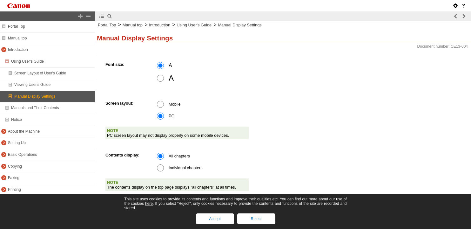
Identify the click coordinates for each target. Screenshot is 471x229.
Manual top (17, 38)
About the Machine (24, 131)
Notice (16, 119)
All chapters (179, 156)
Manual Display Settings (34, 96)
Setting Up (17, 143)
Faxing (13, 178)
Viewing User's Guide (32, 84)
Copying (15, 166)
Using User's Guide (27, 61)
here (149, 203)
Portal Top (16, 26)
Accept (215, 219)
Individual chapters (186, 167)
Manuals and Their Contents (35, 108)
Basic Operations (22, 154)
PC (171, 116)
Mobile (175, 104)
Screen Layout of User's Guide (40, 73)
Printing (14, 189)
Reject (256, 219)
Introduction (18, 49)
